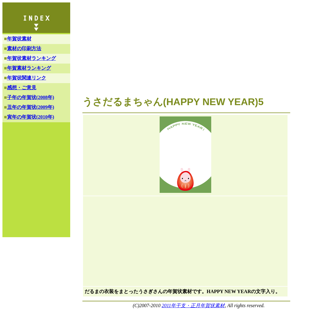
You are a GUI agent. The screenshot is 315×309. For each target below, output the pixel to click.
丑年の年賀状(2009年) (30, 107)
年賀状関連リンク (26, 77)
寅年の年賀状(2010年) (30, 117)
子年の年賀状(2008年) (30, 97)
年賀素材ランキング (29, 68)
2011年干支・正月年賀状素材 (193, 305)
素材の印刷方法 (24, 48)
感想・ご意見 (21, 87)
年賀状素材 (19, 38)
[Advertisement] (184, 51)
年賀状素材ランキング (31, 58)
